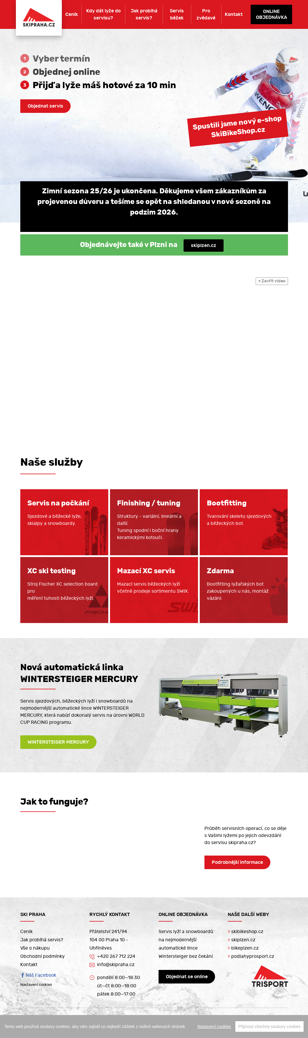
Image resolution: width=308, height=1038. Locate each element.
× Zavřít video (271, 281)
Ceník (71, 14)
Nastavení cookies (36, 985)
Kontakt (234, 14)
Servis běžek (177, 14)
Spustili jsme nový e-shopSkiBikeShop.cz (237, 127)
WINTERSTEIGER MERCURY (58, 742)
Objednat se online (187, 976)
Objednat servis (45, 106)
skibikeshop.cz (245, 931)
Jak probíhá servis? (144, 14)
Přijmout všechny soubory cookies (269, 1026)
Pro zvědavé (206, 14)
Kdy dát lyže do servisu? (103, 14)
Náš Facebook (41, 975)
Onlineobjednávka (271, 14)
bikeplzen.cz (243, 948)
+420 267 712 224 (112, 956)
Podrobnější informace (237, 862)
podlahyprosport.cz (251, 956)
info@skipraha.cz (111, 965)
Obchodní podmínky (42, 956)
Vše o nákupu (35, 948)
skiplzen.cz (203, 245)
